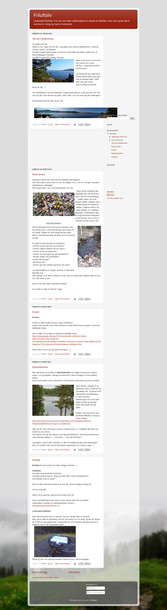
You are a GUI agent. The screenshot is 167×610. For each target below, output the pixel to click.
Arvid (112, 195)
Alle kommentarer (95, 592)
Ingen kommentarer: (63, 124)
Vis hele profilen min (115, 198)
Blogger (94, 600)
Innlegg (91, 588)
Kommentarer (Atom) (50, 577)
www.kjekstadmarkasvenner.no (45, 506)
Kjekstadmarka (40, 367)
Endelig (36, 460)
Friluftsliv (43, 15)
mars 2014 (116, 140)
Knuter (35, 312)
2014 (112, 134)
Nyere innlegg (39, 572)
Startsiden (74, 572)
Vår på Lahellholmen (43, 39)
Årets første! (38, 174)
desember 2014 (118, 137)
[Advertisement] (66, 148)
